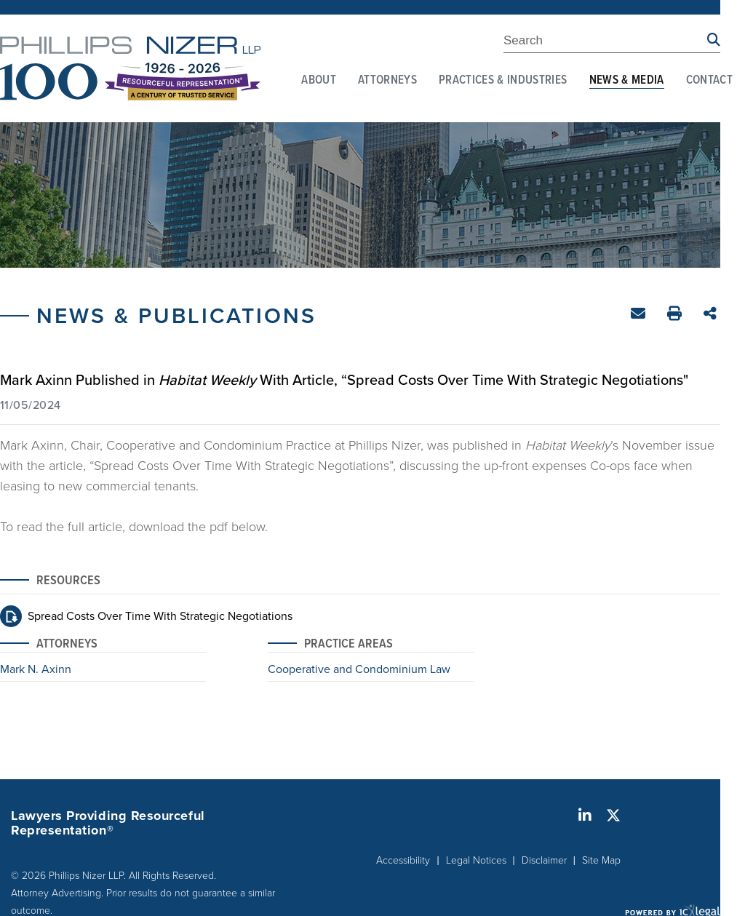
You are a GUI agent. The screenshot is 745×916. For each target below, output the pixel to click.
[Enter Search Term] (605, 42)
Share (712, 314)
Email (640, 316)
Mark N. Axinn (35, 670)
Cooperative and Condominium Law (359, 670)
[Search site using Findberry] (713, 40)
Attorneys (387, 80)
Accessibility (403, 860)
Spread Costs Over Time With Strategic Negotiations (160, 616)
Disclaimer (544, 860)
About (318, 80)
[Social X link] (613, 815)
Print (676, 315)
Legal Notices (476, 860)
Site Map (601, 860)
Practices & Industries (503, 80)
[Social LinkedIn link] (584, 815)
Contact (709, 80)
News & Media (626, 80)
